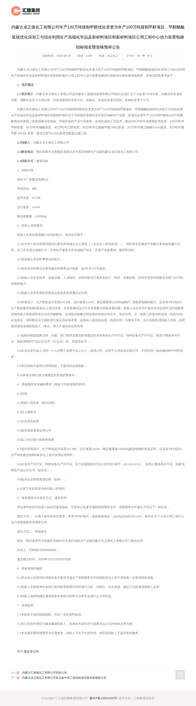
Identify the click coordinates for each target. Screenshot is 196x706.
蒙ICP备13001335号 (103, 698)
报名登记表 (31, 651)
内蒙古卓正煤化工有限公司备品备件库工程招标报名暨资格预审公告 (64, 677)
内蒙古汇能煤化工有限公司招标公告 (44, 672)
